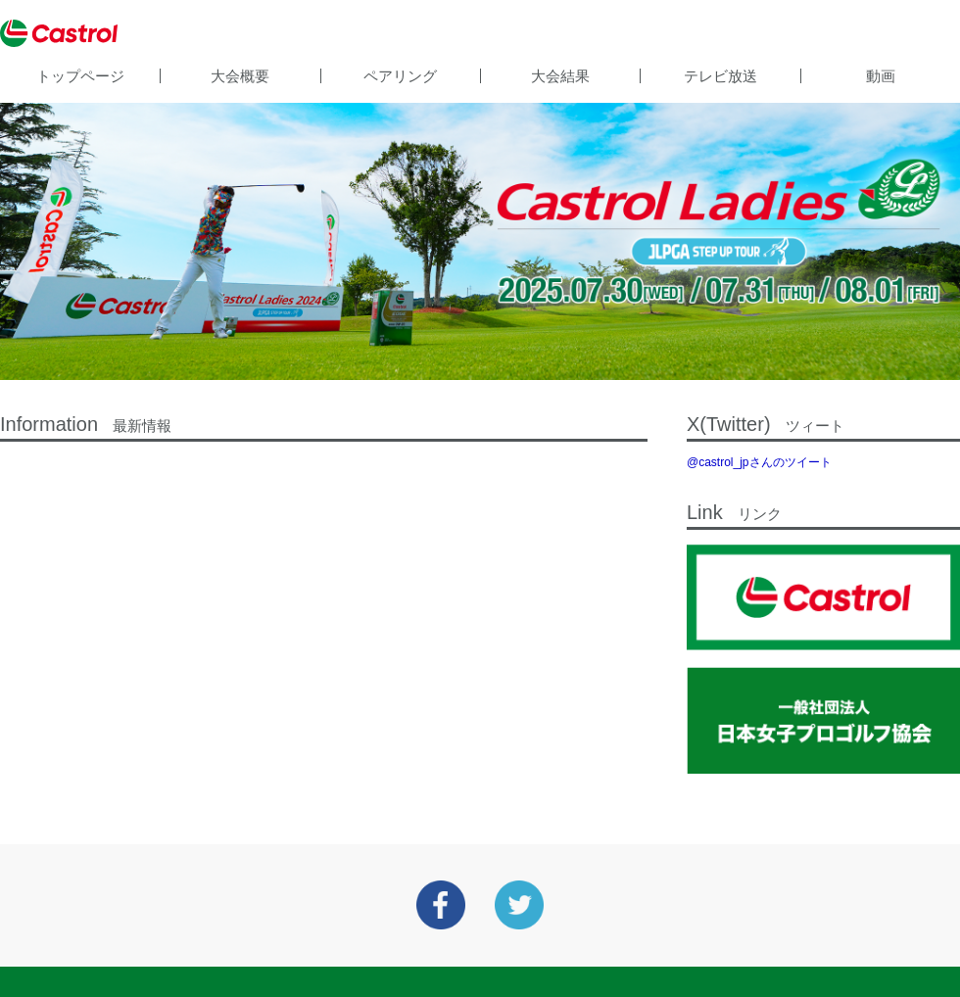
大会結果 (560, 76)
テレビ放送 (720, 76)
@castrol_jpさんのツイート (759, 462)
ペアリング (400, 76)
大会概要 (240, 76)
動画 (880, 76)
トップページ (80, 76)
